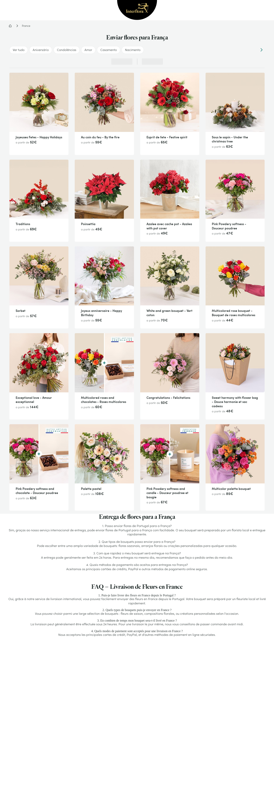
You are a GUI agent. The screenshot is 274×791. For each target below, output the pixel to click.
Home (10, 26)
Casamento (108, 50)
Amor (88, 50)
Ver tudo (18, 50)
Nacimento (132, 50)
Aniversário (41, 50)
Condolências (66, 50)
